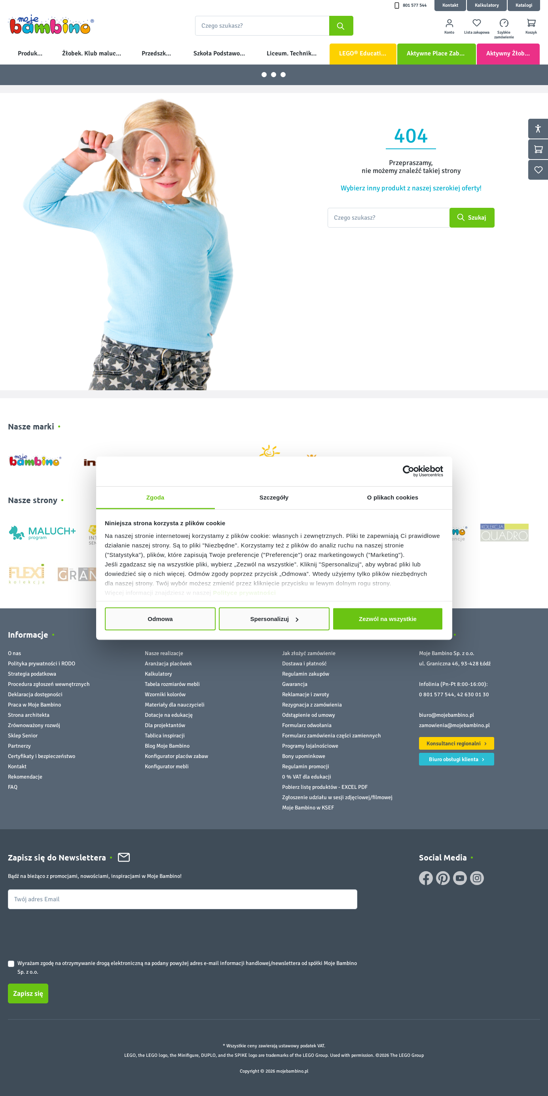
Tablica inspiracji (165, 735)
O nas (14, 653)
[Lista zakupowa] (476, 26)
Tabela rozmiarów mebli (172, 684)
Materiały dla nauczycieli (175, 704)
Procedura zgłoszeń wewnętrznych (49, 684)
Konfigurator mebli (167, 766)
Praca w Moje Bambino (34, 704)
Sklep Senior (23, 735)
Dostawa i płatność (304, 663)
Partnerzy (19, 746)
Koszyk (531, 32)
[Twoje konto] (449, 26)
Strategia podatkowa (32, 674)
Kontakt (450, 5)
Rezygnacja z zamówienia (312, 704)
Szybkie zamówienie (504, 35)
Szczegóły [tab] (274, 497)
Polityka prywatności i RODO (41, 663)
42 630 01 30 (473, 694)
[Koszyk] (531, 26)
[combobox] (274, 26)
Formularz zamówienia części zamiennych (331, 735)
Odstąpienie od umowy (308, 715)
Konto (449, 32)
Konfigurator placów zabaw (176, 756)
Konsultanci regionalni (458, 742)
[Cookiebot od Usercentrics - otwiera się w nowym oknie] (408, 471)
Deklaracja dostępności (35, 694)
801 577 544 (415, 5)
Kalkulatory (487, 5)
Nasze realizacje (164, 653)
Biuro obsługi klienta (458, 758)
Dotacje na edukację (169, 715)
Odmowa (160, 618)
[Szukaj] (341, 26)
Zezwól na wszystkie (388, 618)
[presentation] (68, 927)
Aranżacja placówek (168, 663)
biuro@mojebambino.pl (446, 715)
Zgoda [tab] (155, 497)
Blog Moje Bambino (167, 746)
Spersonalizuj (274, 618)
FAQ (12, 787)
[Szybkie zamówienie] (504, 26)
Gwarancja (294, 684)
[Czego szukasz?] (389, 218)
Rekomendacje (25, 776)
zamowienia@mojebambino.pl (454, 725)
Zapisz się (28, 993)
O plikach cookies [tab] (392, 497)
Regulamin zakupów (305, 674)
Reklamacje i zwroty (305, 694)
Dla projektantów (165, 725)
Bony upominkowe (303, 756)
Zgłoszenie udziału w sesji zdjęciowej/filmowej (337, 797)
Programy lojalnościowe (310, 746)
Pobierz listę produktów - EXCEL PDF (325, 787)
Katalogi (524, 5)
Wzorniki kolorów (165, 694)
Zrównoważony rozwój (34, 725)
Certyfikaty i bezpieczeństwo (41, 756)
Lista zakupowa (476, 32)
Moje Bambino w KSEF (308, 807)
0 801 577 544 (436, 694)
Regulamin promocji (305, 766)
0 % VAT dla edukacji (306, 776)
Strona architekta (28, 715)
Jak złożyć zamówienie (309, 653)
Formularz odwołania (307, 725)
